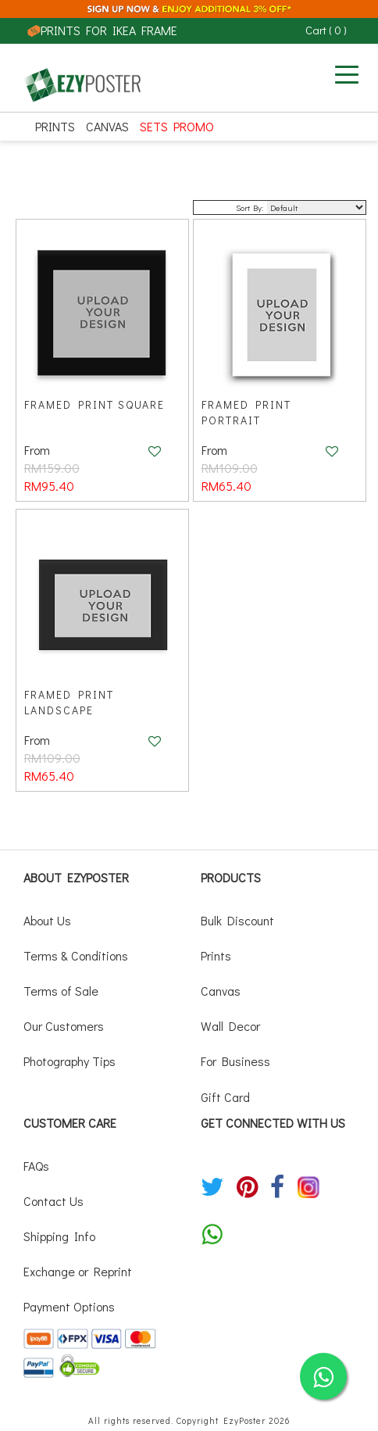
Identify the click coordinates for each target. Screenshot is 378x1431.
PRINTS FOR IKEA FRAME (102, 30)
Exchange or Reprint (77, 1271)
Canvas (107, 126)
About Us (47, 920)
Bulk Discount (237, 920)
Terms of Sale (60, 990)
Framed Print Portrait (246, 412)
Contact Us (53, 1201)
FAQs (36, 1165)
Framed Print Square (94, 404)
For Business (235, 1061)
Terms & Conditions (75, 955)
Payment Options (69, 1306)
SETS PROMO (177, 126)
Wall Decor (230, 1026)
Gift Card (225, 1097)
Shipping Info (59, 1236)
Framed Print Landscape (69, 702)
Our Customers (63, 1026)
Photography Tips (69, 1061)
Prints (55, 126)
